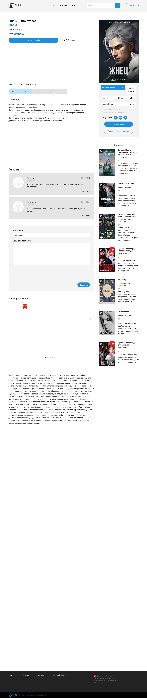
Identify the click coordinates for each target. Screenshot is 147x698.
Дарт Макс (13, 24)
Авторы (63, 6)
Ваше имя (18, 230)
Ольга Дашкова (124, 254)
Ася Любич (122, 348)
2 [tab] (47, 357)
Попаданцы (19, 33)
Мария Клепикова (125, 315)
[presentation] (29, 272)
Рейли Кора (44, 341)
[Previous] (8, 318)
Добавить (81, 285)
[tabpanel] (19, 327)
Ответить (86, 192)
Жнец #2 (18, 30)
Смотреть (17, 347)
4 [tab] (50, 357)
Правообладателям (61, 675)
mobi (57, 91)
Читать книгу (118, 124)
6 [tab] (54, 357)
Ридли (19, 5)
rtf (43, 91)
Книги (52, 6)
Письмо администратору (118, 131)
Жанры (74, 6)
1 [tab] (45, 357)
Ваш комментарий (22, 241)
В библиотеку (43, 40)
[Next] (91, 318)
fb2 (29, 91)
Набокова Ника (15, 342)
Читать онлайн (18, 40)
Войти (131, 6)
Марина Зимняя (124, 187)
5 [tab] (52, 357)
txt (71, 91)
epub (15, 91)
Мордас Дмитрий (77, 332)
